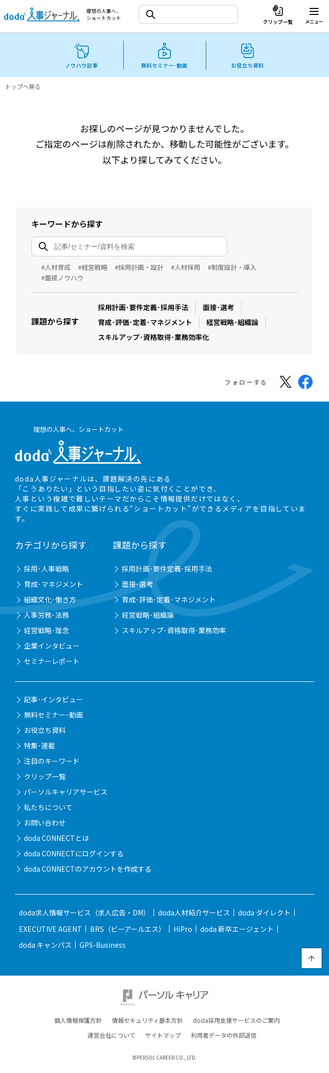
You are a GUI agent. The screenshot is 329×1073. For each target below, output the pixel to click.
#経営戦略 (92, 267)
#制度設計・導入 (232, 267)
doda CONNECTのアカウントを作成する (88, 870)
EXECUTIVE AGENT (50, 930)
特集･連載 (39, 747)
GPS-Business (103, 946)
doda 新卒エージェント (237, 930)
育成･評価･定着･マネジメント (145, 322)
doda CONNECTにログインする (74, 855)
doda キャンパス (45, 946)
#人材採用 (185, 267)
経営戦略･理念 (46, 632)
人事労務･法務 (46, 616)
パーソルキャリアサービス (65, 793)
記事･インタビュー (53, 701)
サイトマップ (163, 1036)
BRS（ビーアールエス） (127, 930)
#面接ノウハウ (62, 277)
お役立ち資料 (45, 732)
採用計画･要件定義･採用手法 (143, 307)
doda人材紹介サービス (194, 914)
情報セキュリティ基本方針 (147, 1021)
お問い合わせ (45, 824)
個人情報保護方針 (78, 1021)
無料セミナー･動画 (53, 716)
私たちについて (48, 809)
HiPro (182, 930)
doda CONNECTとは (56, 839)
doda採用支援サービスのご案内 (236, 1021)
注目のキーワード (52, 762)
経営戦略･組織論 (232, 322)
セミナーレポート (52, 662)
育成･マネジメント (53, 585)
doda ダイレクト (264, 914)
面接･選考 (218, 307)
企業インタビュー (52, 647)
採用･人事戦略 (46, 570)
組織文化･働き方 (50, 601)
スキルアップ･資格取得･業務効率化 (153, 337)
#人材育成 (56, 267)
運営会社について (111, 1036)
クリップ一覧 (45, 778)
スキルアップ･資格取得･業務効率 (174, 632)
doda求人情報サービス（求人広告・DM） (84, 914)
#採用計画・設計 (139, 267)
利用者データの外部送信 (223, 1036)
